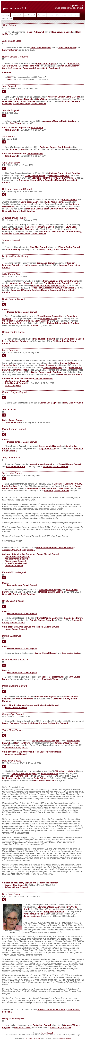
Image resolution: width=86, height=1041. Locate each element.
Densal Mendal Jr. (17, 556)
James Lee (52, 368)
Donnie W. (14, 566)
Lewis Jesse (35, 176)
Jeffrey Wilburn (16, 887)
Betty (40, 778)
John (11, 130)
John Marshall (16, 383)
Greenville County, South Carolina (18, 101)
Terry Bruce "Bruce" (45, 741)
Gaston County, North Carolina (46, 372)
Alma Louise (60, 488)
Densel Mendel (49, 446)
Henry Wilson (54, 911)
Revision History (73, 15)
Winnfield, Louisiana (65, 771)
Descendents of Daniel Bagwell (22, 312)
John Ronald (40, 48)
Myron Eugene (41, 464)
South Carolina (69, 200)
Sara (42, 99)
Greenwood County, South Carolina (48, 285)
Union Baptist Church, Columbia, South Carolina (25, 321)
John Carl (67, 48)
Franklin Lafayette (56, 283)
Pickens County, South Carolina (64, 173)
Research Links (7, 19)
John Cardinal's (28, 1038)
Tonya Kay (47, 448)
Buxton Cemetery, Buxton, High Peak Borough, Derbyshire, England (35, 723)
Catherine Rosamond (39, 227)
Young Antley (69, 247)
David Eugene (44, 339)
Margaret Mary (21, 283)
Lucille (31, 265)
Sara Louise (15, 467)
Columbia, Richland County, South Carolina (52, 178)
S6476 (10, 79)
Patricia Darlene (41, 620)
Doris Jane (46, 263)
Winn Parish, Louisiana (44, 780)
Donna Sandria (12, 323)
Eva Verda (49, 774)
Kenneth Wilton (16, 559)
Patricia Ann (46, 63)
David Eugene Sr (50, 316)
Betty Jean (42, 1025)
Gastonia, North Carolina (70, 374)
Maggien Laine (16, 754)
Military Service (60, 15)
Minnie (20, 370)
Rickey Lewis (15, 561)
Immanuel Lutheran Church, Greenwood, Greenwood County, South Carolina (40, 67)
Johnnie (24, 99)
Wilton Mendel (36, 488)
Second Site (37, 1038)
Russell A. (35, 32)
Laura (13, 422)
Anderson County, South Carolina (64, 97)
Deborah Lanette (51, 592)
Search (26, 15)
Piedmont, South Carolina (55, 467)
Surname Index (17, 15)
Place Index (41, 15)
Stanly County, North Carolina (53, 249)
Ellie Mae (13, 249)
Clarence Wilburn (24, 774)
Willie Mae (31, 66)
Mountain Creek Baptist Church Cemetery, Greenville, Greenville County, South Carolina (42, 232)
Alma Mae (38, 247)
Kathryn (10, 50)
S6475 (10, 77)
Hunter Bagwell (47, 1033)
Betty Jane (18, 341)
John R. (47, 365)
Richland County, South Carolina (63, 323)
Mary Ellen (73, 403)
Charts (33, 15)
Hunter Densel (16, 629)
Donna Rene (48, 318)
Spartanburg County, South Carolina (60, 281)
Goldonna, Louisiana (12, 778)
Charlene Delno (16, 381)
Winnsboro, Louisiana (34, 914)
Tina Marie (50, 679)
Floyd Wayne (61, 32)
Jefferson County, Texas (66, 743)
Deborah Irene (20, 776)
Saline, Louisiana (31, 916)
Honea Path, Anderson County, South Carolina (53, 288)
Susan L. (36, 325)
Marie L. (13, 385)
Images (50, 15)
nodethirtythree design (64, 1038)
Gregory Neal (15, 885)
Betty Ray (22, 743)
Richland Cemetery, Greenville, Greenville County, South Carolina (41, 102)
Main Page (6, 15)
